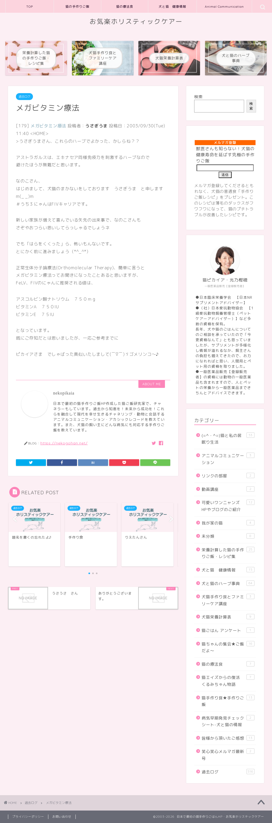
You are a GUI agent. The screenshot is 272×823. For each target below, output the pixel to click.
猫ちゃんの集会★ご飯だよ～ (228, 647)
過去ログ (24, 96)
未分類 (228, 536)
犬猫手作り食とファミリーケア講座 (228, 600)
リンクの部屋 (228, 476)
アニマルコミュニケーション (228, 459)
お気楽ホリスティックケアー (136, 21)
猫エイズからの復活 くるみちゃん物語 (228, 680)
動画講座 (228, 489)
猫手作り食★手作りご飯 (228, 701)
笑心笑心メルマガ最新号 (228, 754)
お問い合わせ (61, 817)
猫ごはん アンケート (228, 630)
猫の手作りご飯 (77, 6)
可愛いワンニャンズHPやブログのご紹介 (228, 506)
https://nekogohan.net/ (64, 443)
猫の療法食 (124, 6)
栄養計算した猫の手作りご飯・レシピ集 (228, 553)
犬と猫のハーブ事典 (228, 583)
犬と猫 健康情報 (172, 6)
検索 (198, 96)
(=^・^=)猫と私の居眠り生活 (228, 438)
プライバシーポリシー (28, 817)
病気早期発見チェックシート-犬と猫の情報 (228, 721)
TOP (29, 6)
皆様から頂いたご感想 (228, 738)
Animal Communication (224, 6)
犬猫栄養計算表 (228, 617)
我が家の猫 (228, 523)
